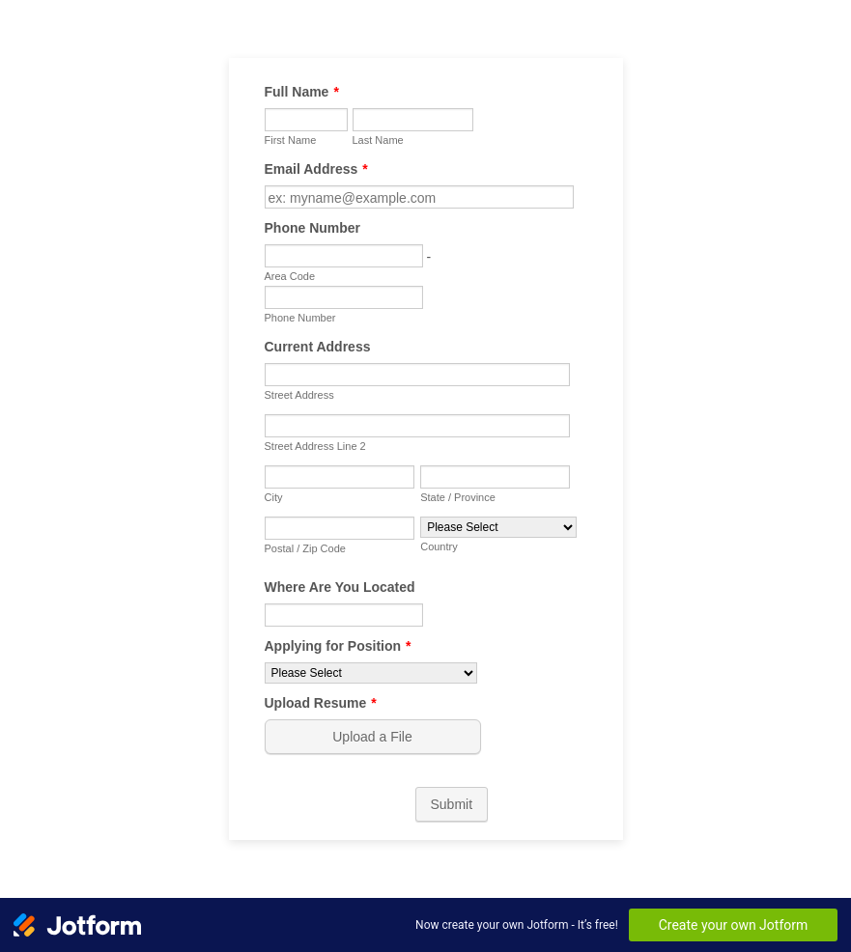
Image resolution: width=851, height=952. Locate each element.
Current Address (318, 346)
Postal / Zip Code (305, 548)
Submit (452, 804)
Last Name (378, 140)
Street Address (299, 395)
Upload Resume (321, 703)
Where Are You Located (340, 587)
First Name (291, 140)
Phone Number (313, 228)
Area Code (290, 276)
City (274, 497)
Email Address (316, 169)
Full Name (302, 91)
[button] (375, 736)
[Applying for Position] (371, 673)
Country (439, 546)
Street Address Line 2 (315, 446)
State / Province (458, 497)
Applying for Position (338, 646)
